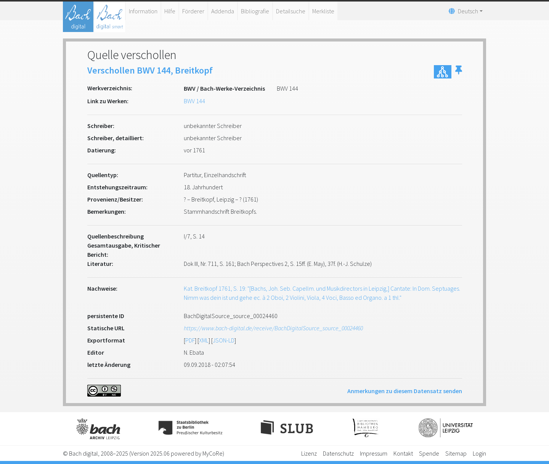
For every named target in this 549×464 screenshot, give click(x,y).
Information (143, 11)
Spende (429, 453)
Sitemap (456, 453)
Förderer (193, 11)
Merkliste (323, 11)
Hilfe (169, 11)
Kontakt (403, 453)
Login (479, 453)
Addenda (222, 11)
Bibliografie (255, 11)
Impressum (373, 453)
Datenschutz (338, 453)
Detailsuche (290, 11)
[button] (458, 71)
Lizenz (309, 453)
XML (204, 340)
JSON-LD (223, 340)
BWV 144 (194, 101)
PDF (190, 340)
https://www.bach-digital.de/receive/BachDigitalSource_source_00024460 (273, 328)
